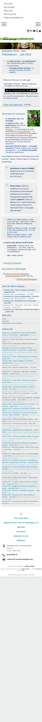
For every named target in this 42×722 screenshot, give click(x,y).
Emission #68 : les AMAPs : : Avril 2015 (14, 473)
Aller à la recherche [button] (10, 14)
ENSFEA (9, 129)
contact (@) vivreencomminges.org (20, 559)
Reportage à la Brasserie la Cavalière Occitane (17, 348)
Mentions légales (29, 566)
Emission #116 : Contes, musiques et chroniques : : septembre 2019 (20, 291)
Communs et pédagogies (22, 389)
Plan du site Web (21, 518)
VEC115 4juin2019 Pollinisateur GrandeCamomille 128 (17, 275)
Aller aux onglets (9, 7)
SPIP (23, 570)
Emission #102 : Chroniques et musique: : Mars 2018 (19, 423)
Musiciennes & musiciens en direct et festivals (24, 363)
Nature (4, 319)
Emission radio (12, 352)
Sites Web (21, 527)
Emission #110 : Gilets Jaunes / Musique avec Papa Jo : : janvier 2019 (21, 310)
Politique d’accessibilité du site (13, 17)
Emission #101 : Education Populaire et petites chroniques (20, 436)
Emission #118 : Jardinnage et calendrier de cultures (18, 343)
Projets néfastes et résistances (27, 384)
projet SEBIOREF (24, 131)
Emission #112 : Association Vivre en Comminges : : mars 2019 (20, 302)
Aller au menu (8, 10)
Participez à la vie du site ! (31, 578)
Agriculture (5, 321)
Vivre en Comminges (7, 354)
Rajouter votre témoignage (27, 279)
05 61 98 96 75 (12, 554)
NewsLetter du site (21, 536)
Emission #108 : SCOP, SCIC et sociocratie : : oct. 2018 (19, 393)
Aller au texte (8, 3)
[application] (21, 90)
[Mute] (30, 90)
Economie (4, 395)
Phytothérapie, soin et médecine (12, 323)
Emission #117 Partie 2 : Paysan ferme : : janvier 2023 (19, 350)
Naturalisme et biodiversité (22, 503)
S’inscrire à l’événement (12, 263)
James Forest (20, 352)
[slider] (18, 90)
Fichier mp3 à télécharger (13, 105)
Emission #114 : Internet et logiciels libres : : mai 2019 (21, 296)
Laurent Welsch (13, 346)
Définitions (21, 540)
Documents (21, 531)
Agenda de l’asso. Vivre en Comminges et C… (22, 522)
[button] (28, 31)
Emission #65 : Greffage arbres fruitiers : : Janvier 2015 (19, 477)
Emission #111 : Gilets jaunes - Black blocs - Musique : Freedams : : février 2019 (21, 306)
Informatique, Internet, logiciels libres (11, 369)
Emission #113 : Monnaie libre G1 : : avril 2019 (19, 298)
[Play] (7, 90)
